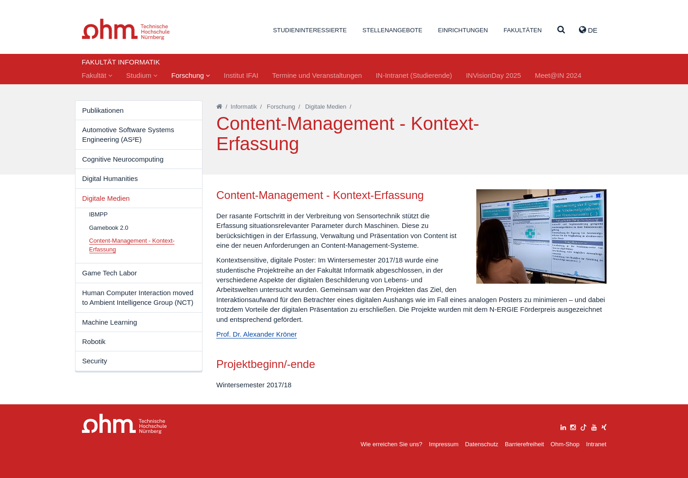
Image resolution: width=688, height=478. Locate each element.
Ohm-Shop (564, 444)
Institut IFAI (241, 75)
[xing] (604, 426)
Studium (141, 75)
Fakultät (97, 75)
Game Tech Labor (109, 273)
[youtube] (594, 426)
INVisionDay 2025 (493, 75)
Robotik (94, 341)
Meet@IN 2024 (558, 75)
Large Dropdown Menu (124, 424)
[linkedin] (563, 426)
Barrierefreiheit (524, 444)
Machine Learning (109, 322)
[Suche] (561, 30)
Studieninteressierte (310, 30)
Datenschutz (481, 444)
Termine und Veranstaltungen (317, 75)
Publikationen (103, 110)
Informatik (244, 106)
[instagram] (573, 426)
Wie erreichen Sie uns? (391, 444)
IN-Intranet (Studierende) (414, 75)
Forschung (190, 75)
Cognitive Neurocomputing (123, 159)
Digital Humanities (110, 178)
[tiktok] (583, 426)
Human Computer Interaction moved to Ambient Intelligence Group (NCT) (138, 297)
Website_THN (126, 29)
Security (94, 361)
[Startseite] (219, 106)
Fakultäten (522, 30)
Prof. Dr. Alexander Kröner (256, 334)
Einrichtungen (463, 30)
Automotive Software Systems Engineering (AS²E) (128, 134)
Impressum (443, 444)
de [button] (588, 30)
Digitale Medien (106, 198)
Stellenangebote (392, 30)
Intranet (596, 444)
